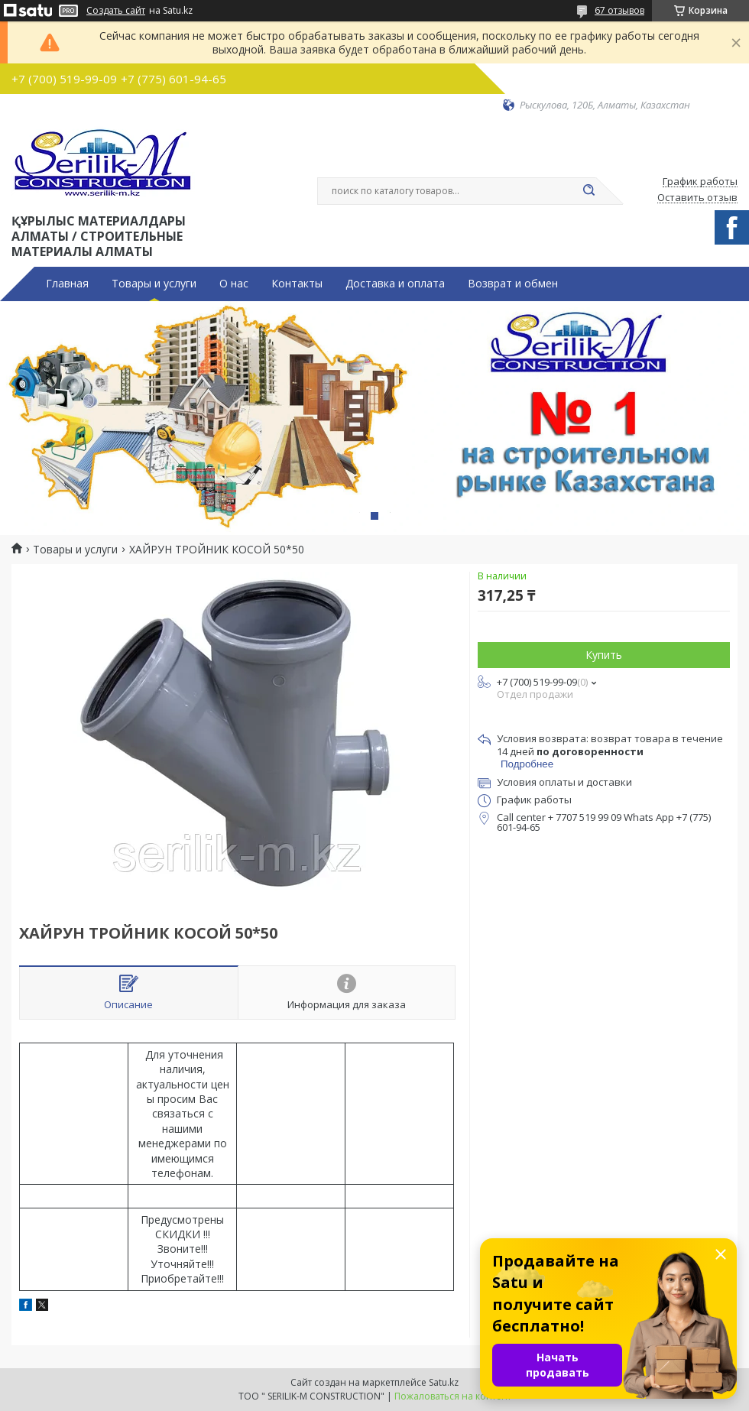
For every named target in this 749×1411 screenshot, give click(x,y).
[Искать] (588, 191)
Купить (603, 654)
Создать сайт (115, 10)
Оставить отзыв (697, 198)
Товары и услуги (154, 283)
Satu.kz (444, 1382)
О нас (233, 283)
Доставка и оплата (395, 283)
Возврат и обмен (513, 283)
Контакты (297, 283)
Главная (67, 283)
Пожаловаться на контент (452, 1396)
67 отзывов (619, 10)
